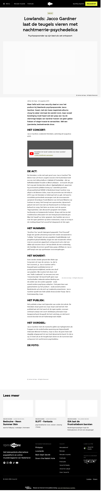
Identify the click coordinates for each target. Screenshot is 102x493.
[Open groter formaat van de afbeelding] (75, 268)
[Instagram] (7, 463)
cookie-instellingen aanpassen (43, 155)
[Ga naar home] (50, 4)
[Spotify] (4, 463)
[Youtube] (17, 463)
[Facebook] (10, 463)
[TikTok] (14, 463)
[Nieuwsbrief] (91, 4)
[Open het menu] (6, 4)
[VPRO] (90, 462)
